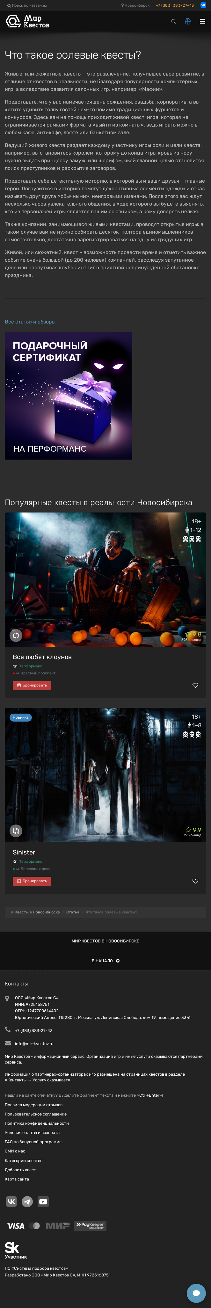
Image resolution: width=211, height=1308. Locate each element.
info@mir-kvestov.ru (34, 1043)
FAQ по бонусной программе (33, 1141)
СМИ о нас (15, 1151)
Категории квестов (23, 1160)
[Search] (173, 21)
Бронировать (32, 685)
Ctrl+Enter (149, 1095)
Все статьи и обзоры (30, 322)
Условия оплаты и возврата (32, 1132)
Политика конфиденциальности (37, 1123)
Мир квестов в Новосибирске (105, 941)
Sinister (24, 852)
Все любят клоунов (42, 657)
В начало (106, 960)
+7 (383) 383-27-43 (175, 5)
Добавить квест (20, 1169)
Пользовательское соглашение (36, 1114)
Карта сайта (17, 1179)
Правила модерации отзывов (33, 1104)
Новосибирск (135, 5)
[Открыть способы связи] (196, 1293)
